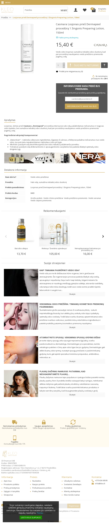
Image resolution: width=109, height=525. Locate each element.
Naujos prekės (38, 484)
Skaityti (72, 294)
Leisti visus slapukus (31, 517)
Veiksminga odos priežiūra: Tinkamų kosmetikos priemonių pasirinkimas (72, 305)
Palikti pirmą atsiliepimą (67, 37)
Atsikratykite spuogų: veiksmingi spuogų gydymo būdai (70, 337)
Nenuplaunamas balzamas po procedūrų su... (88, 249)
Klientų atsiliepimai (72, 491)
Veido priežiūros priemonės (76, 198)
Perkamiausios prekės (41, 488)
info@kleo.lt (98, 483)
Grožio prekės (37, 198)
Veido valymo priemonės (41, 200)
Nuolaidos (36, 481)
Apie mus (8, 481)
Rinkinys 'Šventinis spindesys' (54, 248)
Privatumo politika (11, 484)
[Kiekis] (59, 65)
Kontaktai (68, 488)
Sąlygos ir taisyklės (12, 491)
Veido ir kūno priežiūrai (53, 198)
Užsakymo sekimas (72, 481)
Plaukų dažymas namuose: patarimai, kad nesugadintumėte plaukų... (62, 373)
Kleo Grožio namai (72, 495)
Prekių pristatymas (12, 488)
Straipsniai (8, 495)
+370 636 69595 (100, 480)
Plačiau (40, 513)
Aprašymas (9, 120)
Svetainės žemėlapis (72, 484)
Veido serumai (94, 198)
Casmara (61, 24)
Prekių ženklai (38, 491)
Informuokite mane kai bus (82, 106)
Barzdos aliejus (21, 248)
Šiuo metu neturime (84, 65)
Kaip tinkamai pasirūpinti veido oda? (60, 270)
